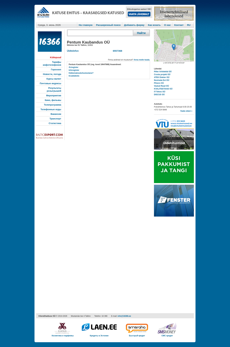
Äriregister (73, 67)
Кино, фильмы (53, 100)
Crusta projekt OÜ (162, 74)
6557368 (116, 50)
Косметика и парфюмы (63, 334)
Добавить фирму (134, 25)
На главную (86, 25)
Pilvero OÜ (159, 83)
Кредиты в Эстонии (99, 334)
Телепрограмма (52, 104)
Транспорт (55, 118)
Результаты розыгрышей (54, 89)
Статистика (55, 123)
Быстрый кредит (137, 334)
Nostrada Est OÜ (161, 80)
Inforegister (74, 70)
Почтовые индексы (50, 83)
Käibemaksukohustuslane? (81, 73)
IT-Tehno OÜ (159, 92)
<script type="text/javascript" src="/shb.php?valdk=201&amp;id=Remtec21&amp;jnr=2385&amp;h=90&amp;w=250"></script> (174, 13)
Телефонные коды (51, 109)
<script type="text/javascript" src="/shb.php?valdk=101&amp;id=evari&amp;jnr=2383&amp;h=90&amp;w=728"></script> (94, 13)
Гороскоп (56, 69)
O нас (167, 25)
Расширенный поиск (108, 25)
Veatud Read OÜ (161, 86)
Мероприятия (53, 95)
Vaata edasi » (186, 111)
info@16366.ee (124, 316)
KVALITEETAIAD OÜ (163, 89)
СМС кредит (167, 334)
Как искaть (154, 25)
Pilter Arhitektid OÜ (163, 71)
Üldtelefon (73, 50)
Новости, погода (52, 74)
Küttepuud (55, 57)
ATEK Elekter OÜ (161, 77)
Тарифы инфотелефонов (52, 63)
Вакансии (56, 114)
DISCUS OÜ (159, 94)
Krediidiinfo (74, 76)
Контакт (179, 25)
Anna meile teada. (142, 60)
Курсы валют (53, 79)
